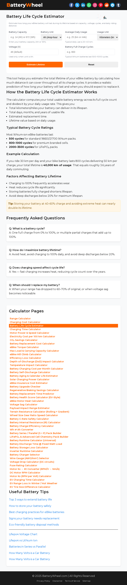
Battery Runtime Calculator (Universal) (33, 440)
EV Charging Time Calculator (27, 479)
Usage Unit (103, 32)
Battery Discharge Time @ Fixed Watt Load (36, 443)
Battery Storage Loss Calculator (29, 447)
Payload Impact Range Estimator (30, 408)
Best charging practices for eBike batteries (36, 512)
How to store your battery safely (30, 505)
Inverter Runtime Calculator (26, 451)
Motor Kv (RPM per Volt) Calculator (30, 476)
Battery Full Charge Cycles (79, 46)
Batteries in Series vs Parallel (27, 546)
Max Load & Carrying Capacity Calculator (34, 350)
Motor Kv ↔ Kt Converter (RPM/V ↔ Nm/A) (35, 469)
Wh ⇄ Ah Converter (21, 429)
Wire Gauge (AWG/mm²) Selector (29, 458)
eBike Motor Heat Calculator (27, 401)
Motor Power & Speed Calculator (29, 332)
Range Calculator (20, 318)
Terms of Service (72, 581)
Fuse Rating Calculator (23, 465)
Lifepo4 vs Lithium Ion (23, 540)
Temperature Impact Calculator (29, 365)
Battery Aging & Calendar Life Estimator (34, 375)
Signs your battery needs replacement (34, 518)
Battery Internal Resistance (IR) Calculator (35, 422)
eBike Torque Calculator (24, 347)
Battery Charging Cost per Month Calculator (36, 368)
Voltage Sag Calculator (23, 404)
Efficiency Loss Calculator (25, 358)
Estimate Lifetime (36, 64)
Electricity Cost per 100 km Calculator (32, 336)
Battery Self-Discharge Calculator (30, 372)
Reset (91, 64)
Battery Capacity (18, 32)
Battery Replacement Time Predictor (32, 393)
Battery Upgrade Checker (25, 386)
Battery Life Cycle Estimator (26, 325)
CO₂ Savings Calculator (24, 340)
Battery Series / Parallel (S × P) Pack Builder (35, 433)
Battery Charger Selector (25, 454)
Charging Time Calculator (25, 329)
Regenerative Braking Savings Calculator (34, 390)
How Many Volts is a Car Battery (29, 553)
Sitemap (86, 581)
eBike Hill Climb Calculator (25, 354)
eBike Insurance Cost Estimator (29, 383)
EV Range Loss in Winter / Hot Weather (33, 483)
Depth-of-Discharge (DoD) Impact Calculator (37, 361)
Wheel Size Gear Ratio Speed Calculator (34, 415)
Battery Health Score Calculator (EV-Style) (35, 397)
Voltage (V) (14, 46)
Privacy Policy (43, 581)
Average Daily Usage (76, 32)
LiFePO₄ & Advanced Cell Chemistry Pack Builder (39, 436)
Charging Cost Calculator (25, 322)
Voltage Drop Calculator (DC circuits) (32, 461)
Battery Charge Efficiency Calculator (32, 426)
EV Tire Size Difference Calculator (30, 486)
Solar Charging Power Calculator (29, 379)
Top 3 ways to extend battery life (30, 499)
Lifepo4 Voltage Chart (23, 534)
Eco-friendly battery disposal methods (34, 524)
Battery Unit (47, 32)
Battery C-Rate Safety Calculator (29, 418)
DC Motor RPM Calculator (25, 472)
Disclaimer (58, 581)
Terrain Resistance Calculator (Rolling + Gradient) (39, 411)
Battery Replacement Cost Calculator (32, 343)
